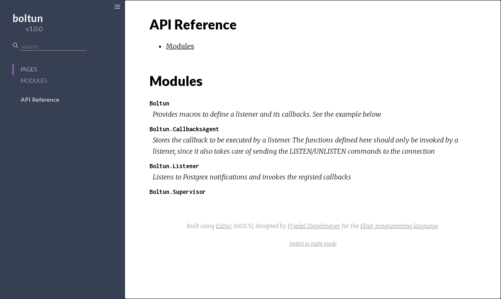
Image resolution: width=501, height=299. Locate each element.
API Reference (40, 99)
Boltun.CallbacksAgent (184, 128)
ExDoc (224, 226)
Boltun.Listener (174, 165)
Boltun (159, 103)
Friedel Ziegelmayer (314, 226)
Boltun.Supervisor (177, 191)
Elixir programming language (399, 226)
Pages (29, 69)
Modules (34, 80)
